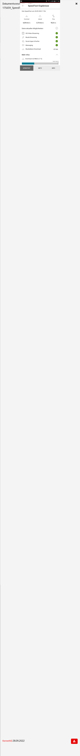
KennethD (7, 740)
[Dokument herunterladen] (74, 741)
